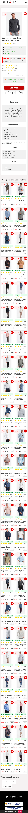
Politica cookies (18, 798)
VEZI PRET (14, 88)
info (12, 204)
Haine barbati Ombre (9, 9)
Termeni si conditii (11, 796)
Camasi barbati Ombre (21, 9)
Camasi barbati (7, 786)
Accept (20, 811)
